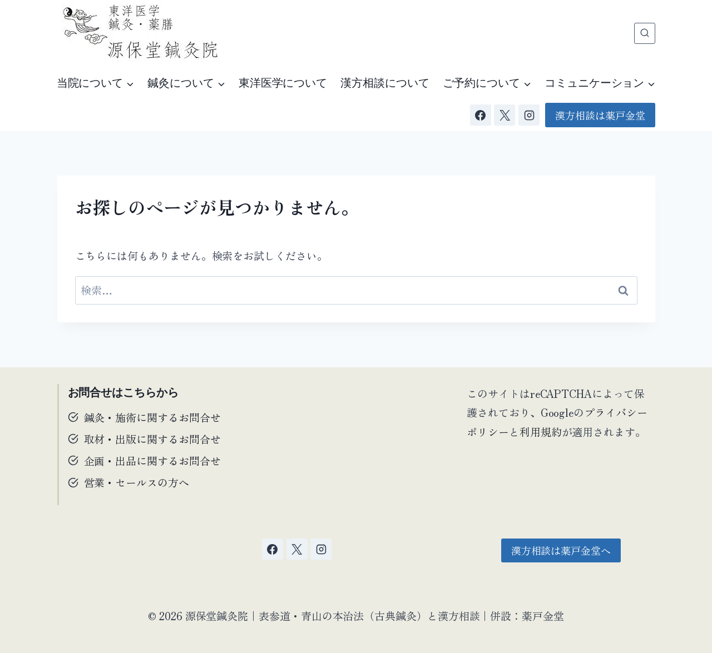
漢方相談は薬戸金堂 (600, 115)
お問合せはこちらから (123, 392)
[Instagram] (529, 115)
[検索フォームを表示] (644, 33)
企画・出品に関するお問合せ (152, 460)
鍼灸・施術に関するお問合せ (152, 417)
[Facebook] (480, 115)
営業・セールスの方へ (136, 482)
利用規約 (541, 431)
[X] (504, 115)
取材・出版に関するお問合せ (152, 438)
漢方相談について (384, 83)
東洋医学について (283, 83)
